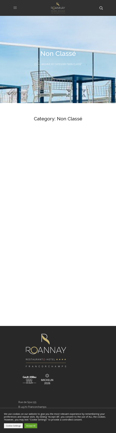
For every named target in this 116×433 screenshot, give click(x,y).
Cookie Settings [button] (13, 425)
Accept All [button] (30, 425)
